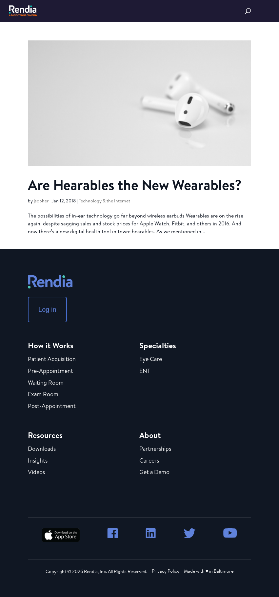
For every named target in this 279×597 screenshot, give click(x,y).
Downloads (42, 449)
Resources (45, 435)
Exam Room (43, 394)
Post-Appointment (52, 406)
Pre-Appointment (50, 371)
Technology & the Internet (104, 200)
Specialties (157, 345)
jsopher (41, 200)
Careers (149, 461)
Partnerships (155, 449)
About (150, 435)
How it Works (50, 345)
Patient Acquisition (52, 359)
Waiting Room (46, 383)
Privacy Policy (165, 571)
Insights (38, 461)
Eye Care (150, 359)
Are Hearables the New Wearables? (135, 185)
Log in (47, 309)
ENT (144, 371)
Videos (36, 472)
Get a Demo (154, 472)
